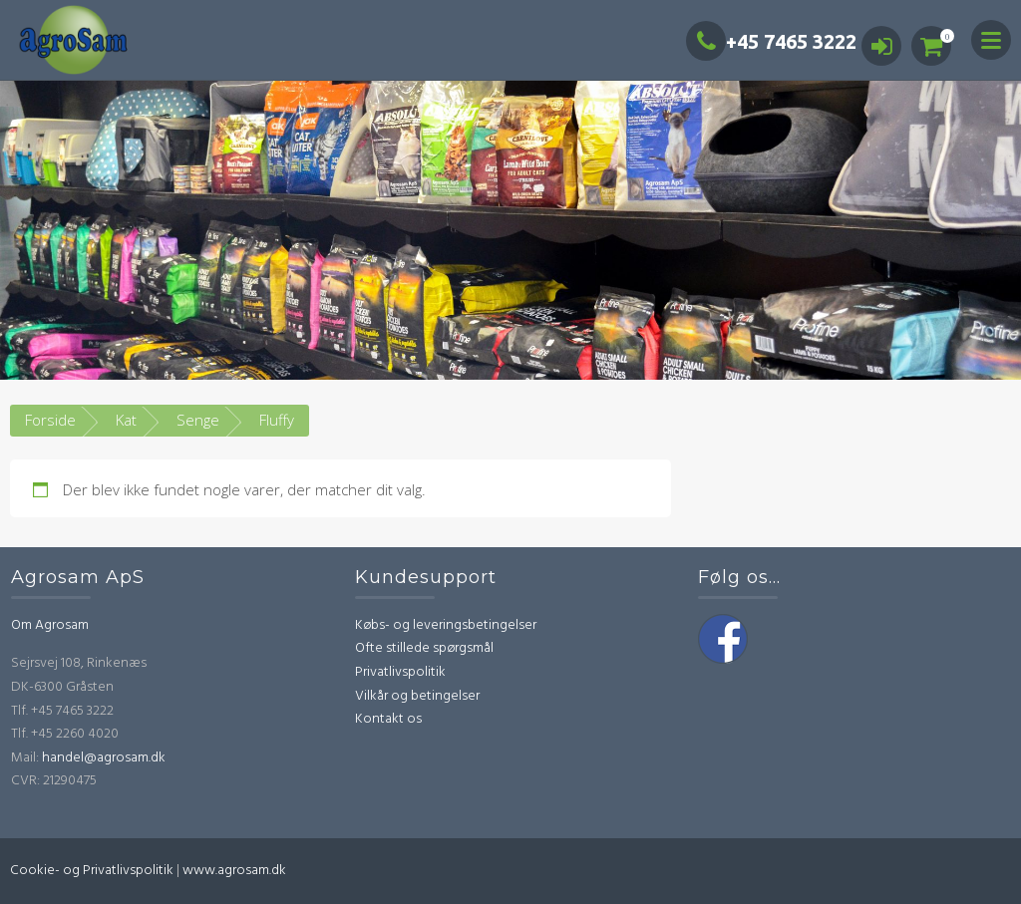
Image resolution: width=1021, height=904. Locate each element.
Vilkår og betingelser (417, 696)
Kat (126, 420)
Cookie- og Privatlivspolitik (91, 870)
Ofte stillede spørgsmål (424, 648)
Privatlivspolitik (400, 672)
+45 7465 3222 (771, 41)
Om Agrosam (50, 625)
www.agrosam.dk (234, 870)
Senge (197, 420)
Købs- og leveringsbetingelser (445, 625)
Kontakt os (388, 719)
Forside (50, 420)
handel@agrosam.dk (104, 758)
